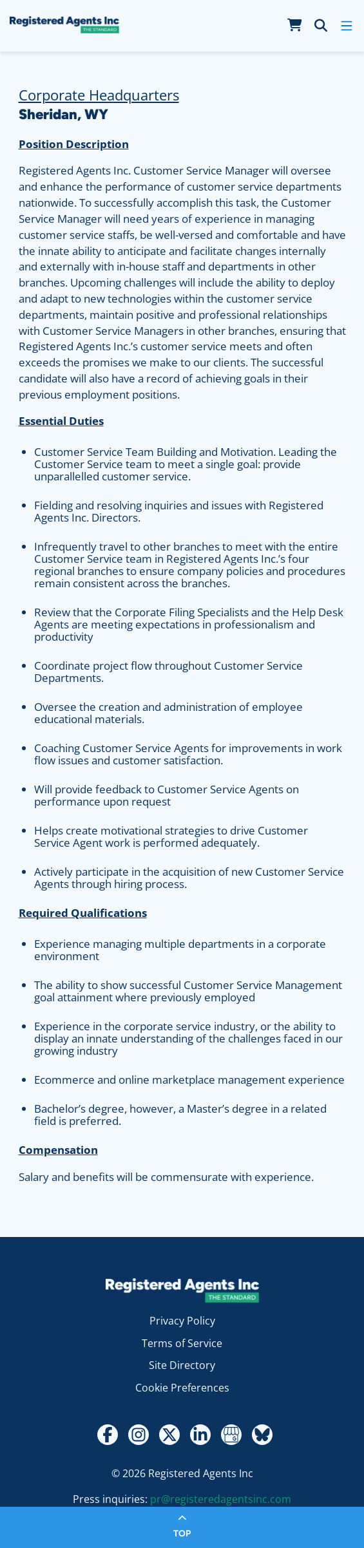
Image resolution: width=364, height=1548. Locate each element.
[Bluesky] (262, 1434)
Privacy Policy (182, 1321)
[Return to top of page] (182, 1527)
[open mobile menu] (346, 25)
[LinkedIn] (200, 1434)
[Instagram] (138, 1434)
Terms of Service (182, 1343)
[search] (321, 26)
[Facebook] (107, 1434)
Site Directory (182, 1365)
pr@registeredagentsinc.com (220, 1499)
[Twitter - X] (169, 1434)
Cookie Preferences (182, 1388)
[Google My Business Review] (231, 1434)
